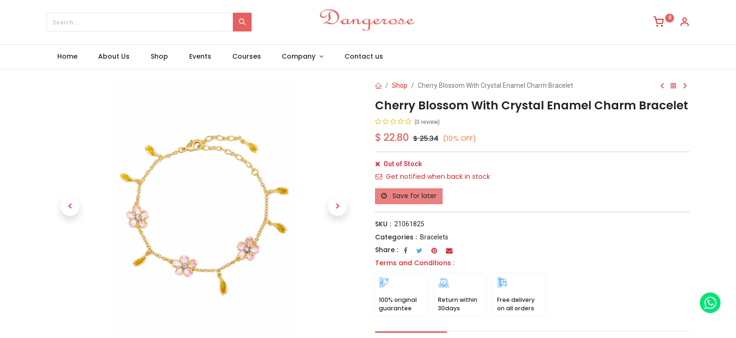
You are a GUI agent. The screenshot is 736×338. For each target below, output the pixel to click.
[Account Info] (684, 23)
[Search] (242, 22)
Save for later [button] (409, 195)
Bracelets (434, 237)
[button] (69, 206)
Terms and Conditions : (414, 263)
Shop (399, 85)
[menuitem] (67, 57)
